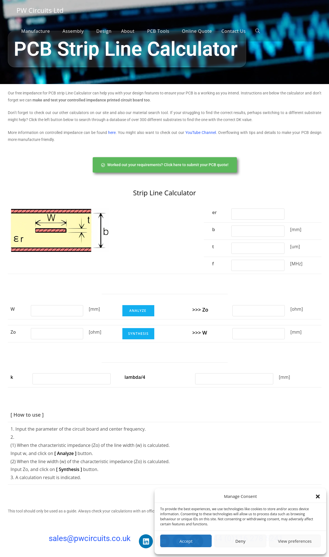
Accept (186, 541)
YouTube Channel (200, 132)
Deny (240, 541)
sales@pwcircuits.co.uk (89, 538)
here (112, 132)
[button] (318, 496)
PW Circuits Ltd (40, 10)
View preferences (295, 541)
